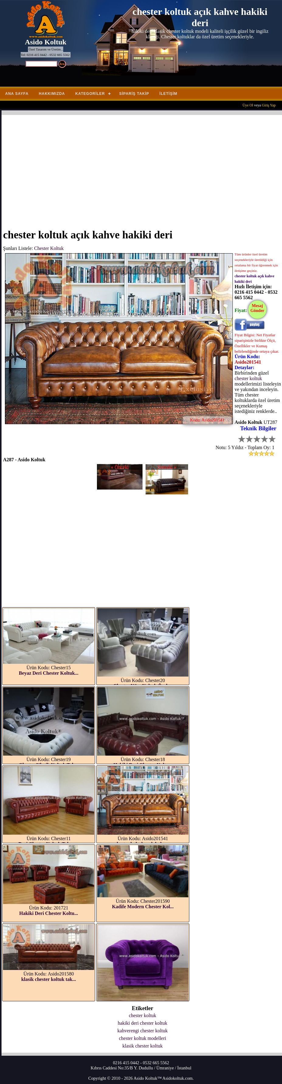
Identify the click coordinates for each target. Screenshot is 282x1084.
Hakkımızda (52, 94)
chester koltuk (248, 378)
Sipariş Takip (134, 94)
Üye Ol (247, 105)
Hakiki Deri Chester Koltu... (48, 913)
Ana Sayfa (17, 94)
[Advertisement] (142, 168)
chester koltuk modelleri (142, 1038)
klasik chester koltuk (142, 1045)
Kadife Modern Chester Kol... (143, 906)
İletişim (168, 94)
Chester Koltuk (49, 248)
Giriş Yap (269, 105)
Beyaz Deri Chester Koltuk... (48, 673)
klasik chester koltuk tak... (48, 979)
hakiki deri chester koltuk (142, 1023)
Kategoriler (90, 94)
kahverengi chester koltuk (142, 1030)
